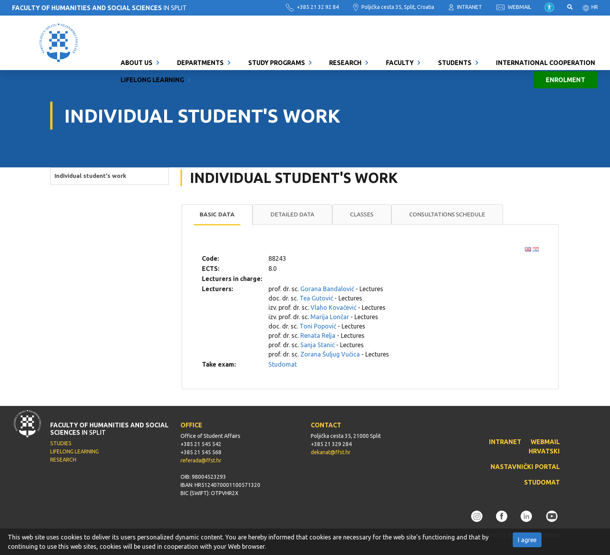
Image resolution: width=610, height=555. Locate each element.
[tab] (217, 214)
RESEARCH (63, 460)
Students (455, 34)
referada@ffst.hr (201, 460)
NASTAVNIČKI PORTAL (525, 466)
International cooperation (545, 34)
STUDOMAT (542, 482)
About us (136, 34)
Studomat (282, 364)
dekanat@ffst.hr (331, 452)
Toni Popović (318, 326)
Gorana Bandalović (327, 288)
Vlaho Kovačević (333, 307)
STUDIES (61, 443)
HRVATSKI (544, 451)
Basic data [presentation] (217, 214)
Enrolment (565, 51)
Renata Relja (317, 335)
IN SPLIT (99, 7)
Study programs (276, 34)
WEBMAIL (513, 7)
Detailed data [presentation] (292, 214)
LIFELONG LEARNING (74, 451)
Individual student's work (90, 175)
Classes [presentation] (361, 214)
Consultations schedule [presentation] (447, 214)
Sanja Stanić (317, 344)
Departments (200, 34)
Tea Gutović (316, 298)
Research (345, 34)
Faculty (400, 34)
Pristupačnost (549, 7)
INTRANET (465, 7)
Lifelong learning (152, 51)
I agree (527, 539)
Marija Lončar (329, 316)
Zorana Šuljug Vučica (330, 354)
